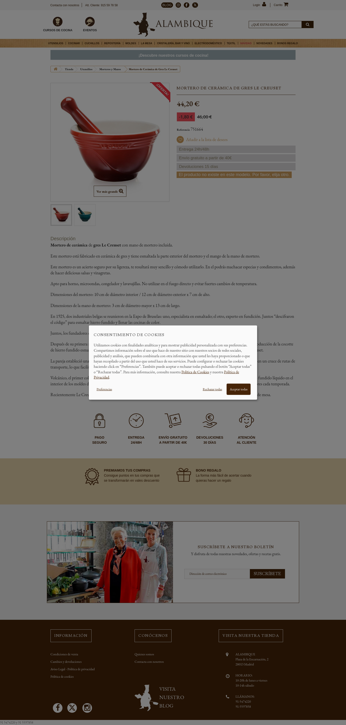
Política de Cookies (195, 371)
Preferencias (104, 389)
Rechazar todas (212, 389)
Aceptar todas (238, 389)
